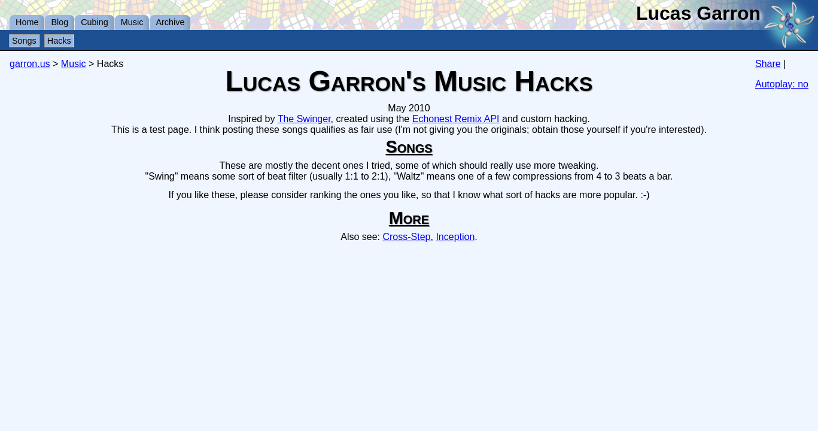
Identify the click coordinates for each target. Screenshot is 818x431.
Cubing (94, 22)
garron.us (30, 64)
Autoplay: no (781, 84)
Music (132, 22)
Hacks (59, 40)
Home (27, 22)
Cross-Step (406, 237)
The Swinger (304, 119)
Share (768, 64)
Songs (24, 40)
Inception (455, 237)
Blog (59, 22)
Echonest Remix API (456, 119)
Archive (170, 22)
